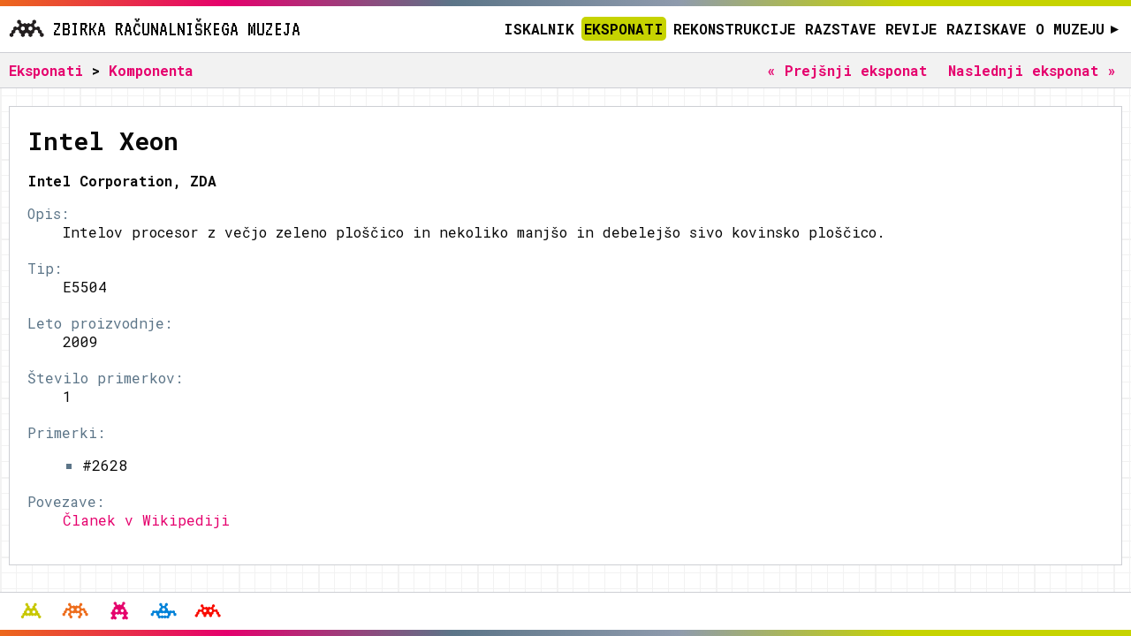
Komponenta (151, 70)
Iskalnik (539, 28)
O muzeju (1078, 29)
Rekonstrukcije (734, 28)
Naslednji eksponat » (1032, 70)
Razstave (840, 28)
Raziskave (986, 28)
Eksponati (624, 28)
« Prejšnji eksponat (847, 70)
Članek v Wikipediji (146, 520)
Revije (911, 28)
